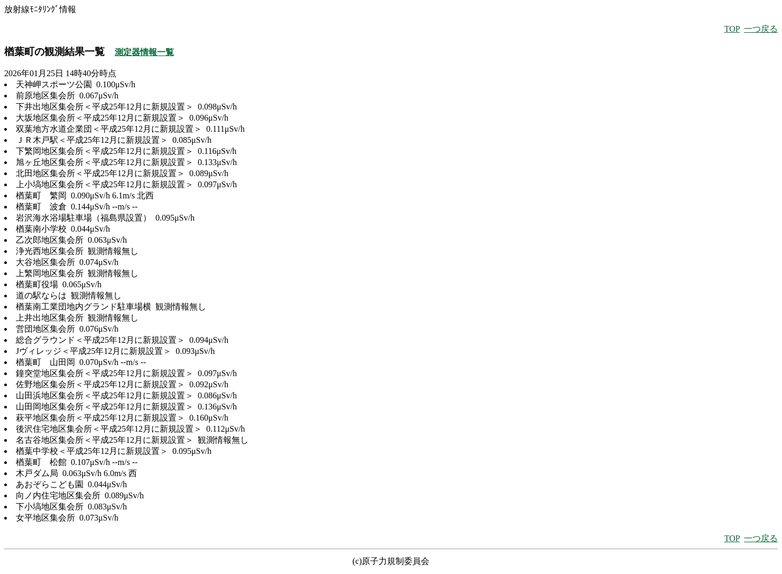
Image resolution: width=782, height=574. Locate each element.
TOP (732, 28)
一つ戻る (761, 28)
